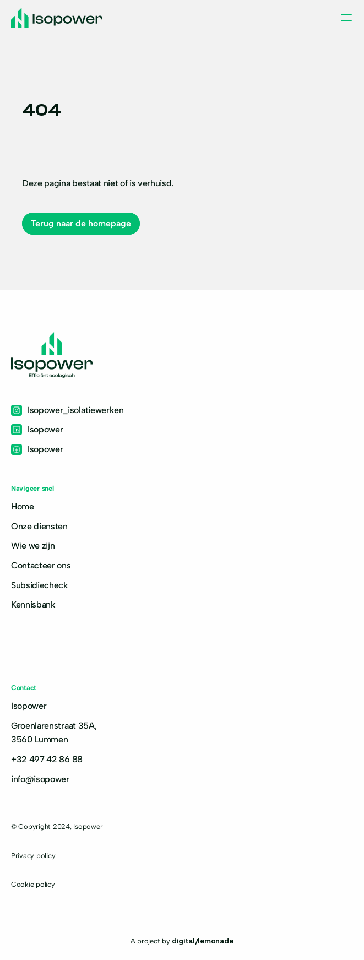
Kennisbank (33, 604)
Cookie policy (33, 884)
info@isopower (40, 779)
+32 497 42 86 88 (47, 759)
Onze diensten (39, 526)
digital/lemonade (202, 940)
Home (22, 506)
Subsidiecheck (39, 585)
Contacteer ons (41, 565)
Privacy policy (33, 855)
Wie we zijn (33, 545)
